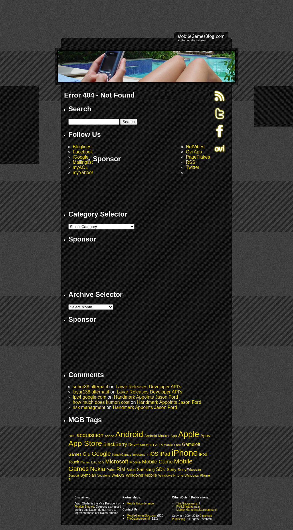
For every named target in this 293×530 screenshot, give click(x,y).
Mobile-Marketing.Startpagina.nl (196, 509)
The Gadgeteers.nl (188, 503)
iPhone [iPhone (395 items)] (185, 452)
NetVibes (195, 146)
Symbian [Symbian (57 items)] (88, 475)
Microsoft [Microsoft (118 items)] (116, 461)
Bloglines (82, 146)
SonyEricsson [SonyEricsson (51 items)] (189, 469)
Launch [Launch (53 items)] (97, 462)
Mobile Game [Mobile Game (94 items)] (157, 462)
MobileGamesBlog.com (141, 515)
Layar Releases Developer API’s (148, 386)
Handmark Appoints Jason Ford (146, 397)
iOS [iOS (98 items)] (153, 454)
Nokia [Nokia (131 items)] (97, 468)
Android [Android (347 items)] (129, 434)
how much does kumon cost (101, 402)
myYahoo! (83, 172)
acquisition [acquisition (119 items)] (90, 435)
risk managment (89, 407)
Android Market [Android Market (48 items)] (156, 436)
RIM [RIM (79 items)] (120, 469)
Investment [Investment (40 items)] (140, 454)
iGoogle (80, 157)
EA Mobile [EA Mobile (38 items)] (166, 445)
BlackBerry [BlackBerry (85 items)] (115, 444)
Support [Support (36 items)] (73, 475)
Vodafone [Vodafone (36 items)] (103, 475)
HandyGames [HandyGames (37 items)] (121, 454)
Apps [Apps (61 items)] (205, 435)
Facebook (83, 151)
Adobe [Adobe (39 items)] (109, 436)
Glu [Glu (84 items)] (86, 454)
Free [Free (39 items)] (177, 445)
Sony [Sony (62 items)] (171, 469)
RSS (190, 162)
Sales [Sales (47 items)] (131, 470)
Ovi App (194, 151)
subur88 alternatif (90, 386)
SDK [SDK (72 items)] (160, 469)
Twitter (192, 167)
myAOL (80, 167)
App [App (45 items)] (174, 436)
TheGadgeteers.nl (138, 518)
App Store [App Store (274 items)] (85, 443)
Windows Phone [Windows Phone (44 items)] (170, 476)
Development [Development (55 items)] (140, 444)
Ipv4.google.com (89, 397)
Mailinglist (83, 162)
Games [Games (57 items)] (74, 454)
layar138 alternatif (91, 391)
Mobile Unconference (140, 503)
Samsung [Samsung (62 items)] (146, 469)
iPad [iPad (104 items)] (165, 454)
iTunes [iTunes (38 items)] (85, 462)
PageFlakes (198, 157)
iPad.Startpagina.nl (188, 506)
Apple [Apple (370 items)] (188, 434)
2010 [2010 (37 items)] (71, 436)
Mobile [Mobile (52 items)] (134, 462)
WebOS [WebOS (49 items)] (118, 475)
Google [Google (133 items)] (101, 453)
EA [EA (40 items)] (155, 445)
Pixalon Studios (84, 506)
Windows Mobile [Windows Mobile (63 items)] (141, 475)
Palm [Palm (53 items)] (110, 469)
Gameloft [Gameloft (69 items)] (191, 444)
